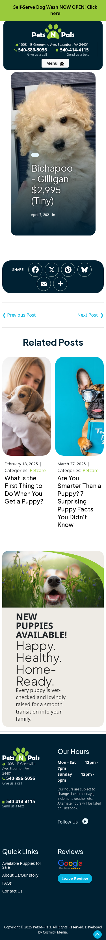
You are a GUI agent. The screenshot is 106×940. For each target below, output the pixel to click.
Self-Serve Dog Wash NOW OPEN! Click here (55, 10)
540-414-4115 (72, 52)
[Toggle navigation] (55, 63)
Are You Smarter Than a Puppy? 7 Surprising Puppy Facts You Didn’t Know (79, 501)
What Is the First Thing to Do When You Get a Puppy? (24, 489)
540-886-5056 (30, 52)
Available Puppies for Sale (21, 865)
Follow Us (68, 822)
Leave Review (75, 878)
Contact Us (12, 891)
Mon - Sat (67, 762)
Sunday (65, 774)
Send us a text (78, 55)
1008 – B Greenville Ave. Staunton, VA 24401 (52, 44)
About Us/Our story (20, 875)
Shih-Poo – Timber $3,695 (27, 315)
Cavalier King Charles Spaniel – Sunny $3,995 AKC (78, 315)
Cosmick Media (55, 932)
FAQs (7, 883)
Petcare (38, 470)
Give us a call (37, 55)
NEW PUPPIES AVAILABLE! (41, 625)
